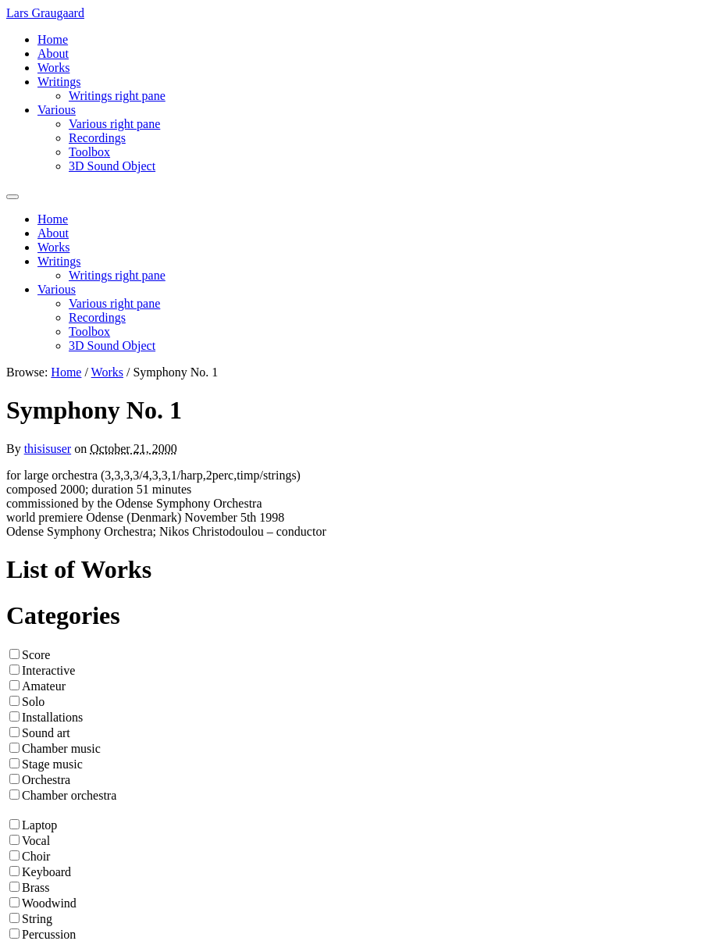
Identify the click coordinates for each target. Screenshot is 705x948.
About (53, 53)
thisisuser (47, 448)
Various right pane (114, 123)
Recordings (97, 137)
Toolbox (89, 152)
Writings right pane (117, 95)
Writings (58, 81)
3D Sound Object (112, 166)
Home (52, 39)
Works (53, 67)
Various (56, 109)
